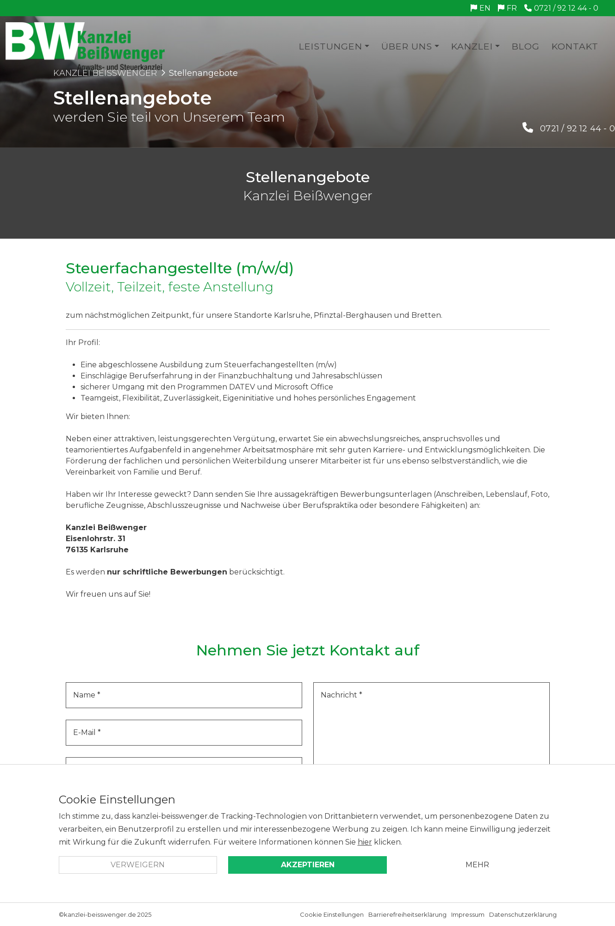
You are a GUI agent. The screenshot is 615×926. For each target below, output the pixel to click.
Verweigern (138, 864)
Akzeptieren (308, 864)
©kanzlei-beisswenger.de (97, 914)
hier (365, 842)
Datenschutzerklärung (523, 914)
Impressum (468, 914)
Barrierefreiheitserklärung (407, 914)
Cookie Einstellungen (332, 914)
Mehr (477, 864)
